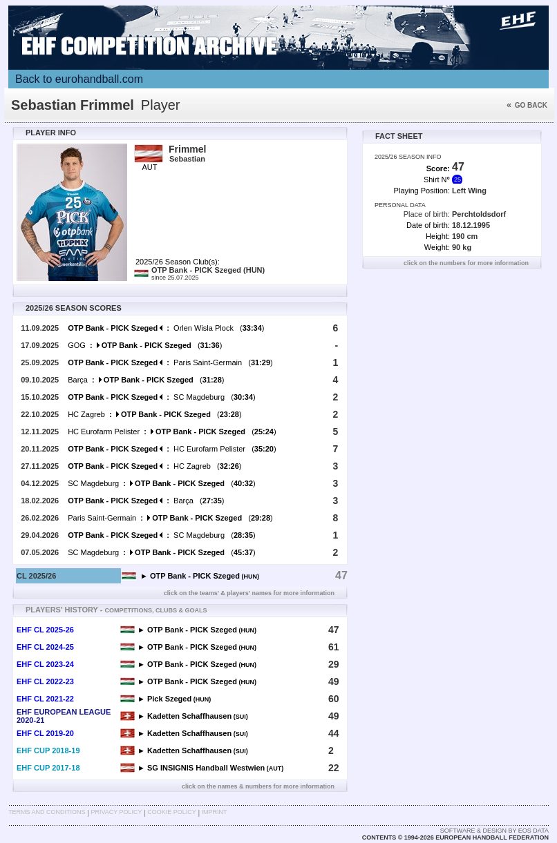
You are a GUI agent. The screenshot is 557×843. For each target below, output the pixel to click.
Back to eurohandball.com (79, 79)
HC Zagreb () (154, 414)
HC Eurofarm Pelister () (172, 431)
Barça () (146, 380)
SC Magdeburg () (162, 397)
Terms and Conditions (47, 811)
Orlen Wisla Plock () (166, 328)
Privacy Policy (116, 811)
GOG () (145, 345)
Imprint (214, 811)
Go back (527, 105)
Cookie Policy (171, 811)
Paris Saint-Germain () (170, 362)
